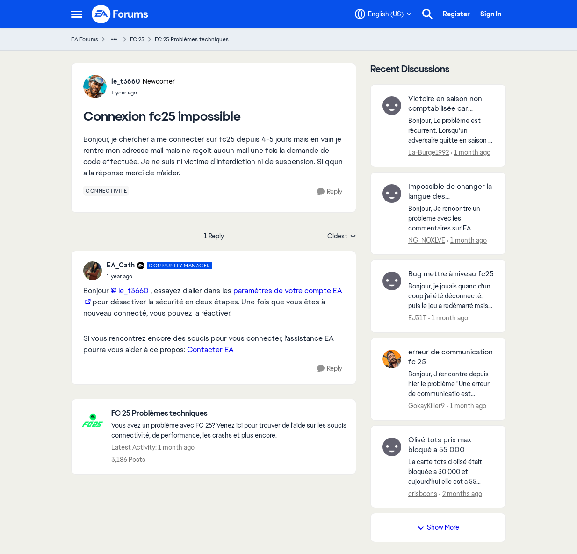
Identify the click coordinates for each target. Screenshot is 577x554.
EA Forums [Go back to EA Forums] (84, 39)
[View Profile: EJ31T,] (391, 281)
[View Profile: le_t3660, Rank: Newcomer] (95, 86)
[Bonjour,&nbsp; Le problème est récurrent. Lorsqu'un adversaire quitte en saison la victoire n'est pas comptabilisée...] (451, 130)
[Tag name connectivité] (106, 191)
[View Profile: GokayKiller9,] (391, 359)
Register (456, 14)
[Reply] (329, 192)
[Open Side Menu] (76, 14)
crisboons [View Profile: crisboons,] (422, 493)
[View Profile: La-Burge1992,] (391, 105)
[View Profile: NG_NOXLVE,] (391, 193)
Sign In (490, 14)
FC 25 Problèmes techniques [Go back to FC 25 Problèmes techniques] (192, 39)
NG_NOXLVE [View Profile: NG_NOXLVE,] (426, 240)
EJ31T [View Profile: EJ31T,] (417, 318)
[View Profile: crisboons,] (391, 447)
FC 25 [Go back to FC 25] (137, 39)
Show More (438, 527)
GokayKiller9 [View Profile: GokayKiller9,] (426, 406)
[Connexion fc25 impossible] (159, 276)
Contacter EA (210, 349)
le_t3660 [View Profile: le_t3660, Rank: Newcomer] (125, 81)
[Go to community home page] (120, 14)
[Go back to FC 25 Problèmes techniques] (228, 413)
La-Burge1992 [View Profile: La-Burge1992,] (428, 152)
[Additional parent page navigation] (114, 39)
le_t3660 (133, 290)
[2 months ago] (460, 493)
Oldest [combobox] (341, 236)
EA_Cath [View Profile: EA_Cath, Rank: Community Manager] (121, 265)
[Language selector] (383, 14)
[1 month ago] (470, 153)
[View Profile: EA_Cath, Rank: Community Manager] (92, 270)
